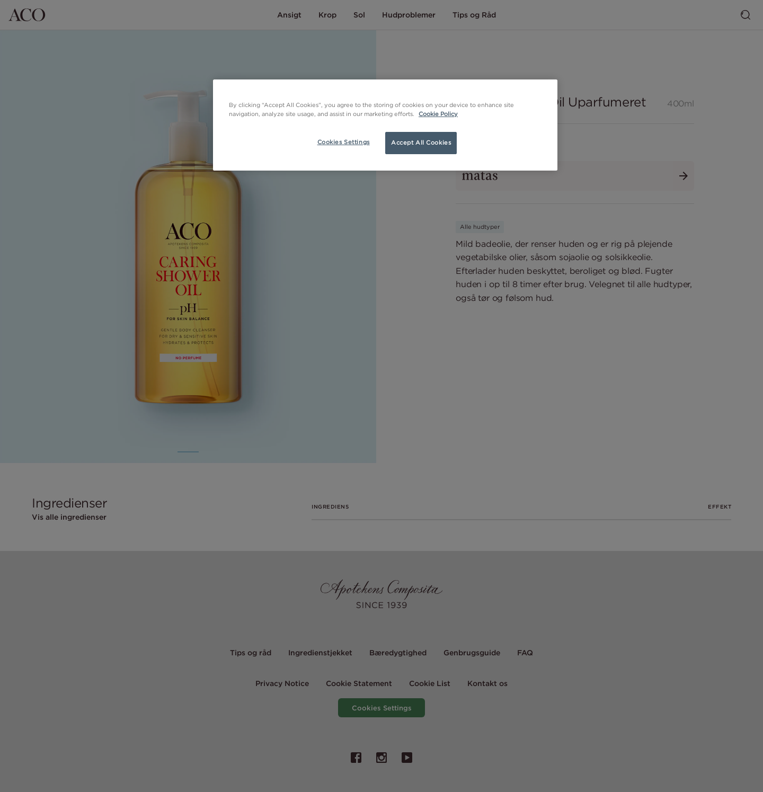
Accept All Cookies (421, 142)
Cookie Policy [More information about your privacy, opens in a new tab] (438, 114)
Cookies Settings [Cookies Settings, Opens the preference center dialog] (343, 142)
